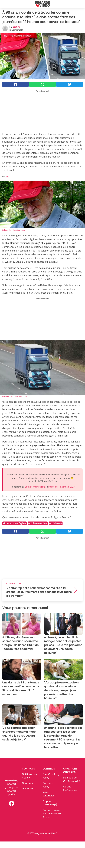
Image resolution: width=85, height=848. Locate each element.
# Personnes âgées (14, 523)
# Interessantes (37, 523)
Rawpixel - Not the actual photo (14, 396)
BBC (7, 176)
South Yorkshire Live (35, 486)
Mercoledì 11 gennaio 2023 (61, 486)
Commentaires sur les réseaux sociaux (51, 813)
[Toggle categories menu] (4, 4)
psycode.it (28, 788)
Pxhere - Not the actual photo (13, 230)
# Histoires (55, 523)
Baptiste (16, 27)
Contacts (27, 783)
